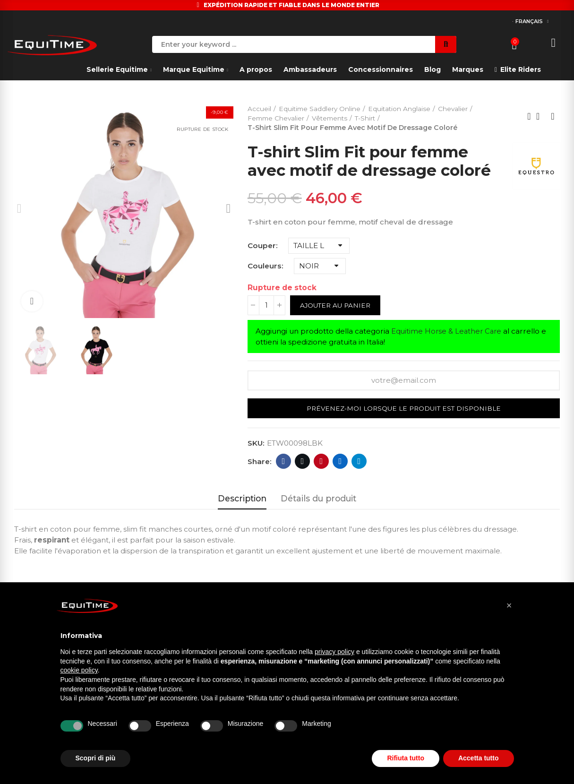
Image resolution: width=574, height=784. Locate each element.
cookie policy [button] (79, 670)
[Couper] (319, 246)
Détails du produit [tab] (318, 500)
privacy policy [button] (334, 651)
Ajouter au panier (337, 306)
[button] (509, 605)
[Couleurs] (320, 266)
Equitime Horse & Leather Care (448, 331)
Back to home (541, 116)
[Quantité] (266, 306)
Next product (553, 116)
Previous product (529, 116)
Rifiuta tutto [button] (405, 758)
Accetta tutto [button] (478, 758)
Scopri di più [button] (96, 758)
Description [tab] (242, 500)
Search (445, 44)
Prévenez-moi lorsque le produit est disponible (403, 409)
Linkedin (340, 462)
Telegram (358, 462)
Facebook (283, 462)
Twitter (302, 462)
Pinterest (321, 462)
